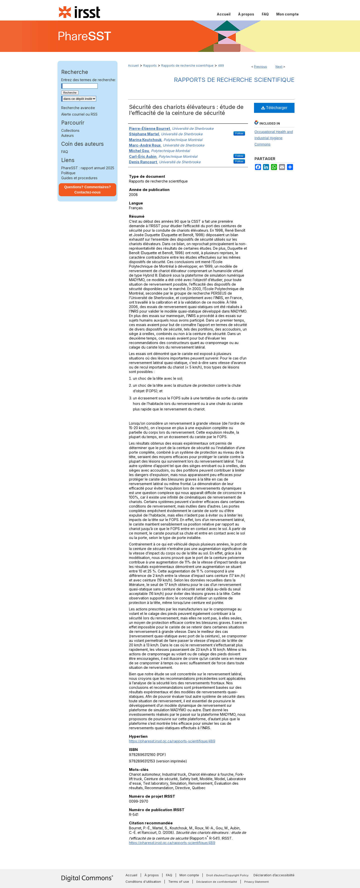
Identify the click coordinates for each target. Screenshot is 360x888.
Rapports (150, 65)
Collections (70, 130)
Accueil (133, 65)
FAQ (64, 152)
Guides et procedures (79, 178)
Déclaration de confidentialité (216, 882)
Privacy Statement (256, 882)
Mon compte (189, 875)
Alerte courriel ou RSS (79, 114)
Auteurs (67, 135)
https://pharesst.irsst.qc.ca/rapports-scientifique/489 (172, 741)
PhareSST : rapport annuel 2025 (87, 168)
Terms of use (178, 882)
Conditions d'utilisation (143, 882)
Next (279, 66)
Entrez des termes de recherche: (88, 80)
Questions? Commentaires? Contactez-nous (87, 189)
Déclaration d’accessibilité (274, 875)
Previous (260, 66)
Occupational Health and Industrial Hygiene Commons (273, 138)
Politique (68, 173)
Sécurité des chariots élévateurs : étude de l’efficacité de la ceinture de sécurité (186, 110)
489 (221, 65)
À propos (151, 875)
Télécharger (274, 108)
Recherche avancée (78, 108)
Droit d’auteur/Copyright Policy (227, 875)
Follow (239, 133)
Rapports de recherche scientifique (187, 65)
